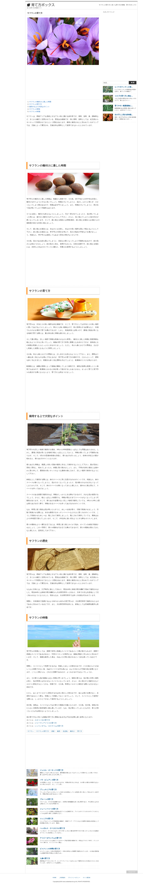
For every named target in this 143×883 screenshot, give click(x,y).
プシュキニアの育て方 (48, 789)
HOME (54, 877)
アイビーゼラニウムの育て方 (51, 838)
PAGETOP (131, 872)
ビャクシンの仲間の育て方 (50, 849)
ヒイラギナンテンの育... (124, 87)
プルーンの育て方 (46, 799)
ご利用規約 (62, 877)
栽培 (58, 731)
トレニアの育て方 (46, 819)
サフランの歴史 (34, 109)
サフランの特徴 (34, 111)
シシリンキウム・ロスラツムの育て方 (49, 726)
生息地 (65, 731)
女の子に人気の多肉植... (124, 114)
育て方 (79, 731)
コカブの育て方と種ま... (124, 96)
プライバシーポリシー (74, 877)
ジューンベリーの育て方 (49, 809)
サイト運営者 (86, 877)
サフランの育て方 (35, 104)
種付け (72, 731)
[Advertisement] (63, 82)
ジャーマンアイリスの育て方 (46, 723)
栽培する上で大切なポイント (39, 106)
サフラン (30, 731)
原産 (53, 731)
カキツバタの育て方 (42, 720)
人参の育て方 (45, 858)
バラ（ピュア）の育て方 (49, 780)
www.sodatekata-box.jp (69, 881)
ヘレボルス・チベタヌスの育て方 (52, 828)
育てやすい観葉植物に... (124, 106)
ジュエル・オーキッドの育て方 (51, 770)
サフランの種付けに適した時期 (40, 102)
